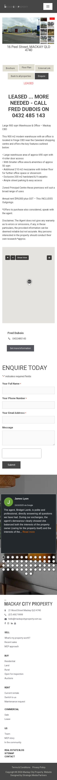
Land (7, 665)
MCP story (9, 738)
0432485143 (19, 338)
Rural (7, 670)
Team (7, 734)
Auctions (9, 678)
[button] (3, 557)
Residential (10, 661)
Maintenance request (15, 701)
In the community (13, 742)
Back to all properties (21, 76)
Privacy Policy (38, 767)
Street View (22, 258)
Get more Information (20, 348)
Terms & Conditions (21, 767)
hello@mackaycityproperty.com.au (24, 619)
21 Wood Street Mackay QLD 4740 (24, 610)
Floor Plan (26, 67)
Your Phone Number (14, 398)
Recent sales (11, 642)
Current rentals (12, 693)
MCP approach (12, 646)
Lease (7, 719)
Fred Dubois (16, 333)
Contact (10, 756)
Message (7, 427)
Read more (29, 532)
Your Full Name (11, 383)
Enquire (41, 76)
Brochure (10, 68)
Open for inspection (14, 674)
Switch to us (10, 697)
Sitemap (9, 753)
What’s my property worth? (17, 638)
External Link (44, 68)
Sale (7, 715)
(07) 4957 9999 (15, 614)
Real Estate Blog (14, 750)
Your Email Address (14, 413)
